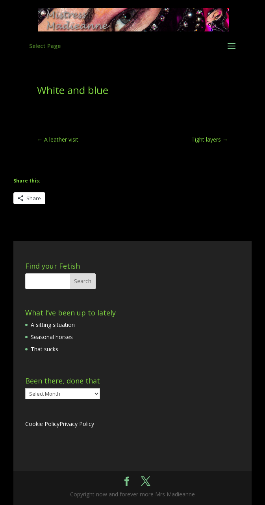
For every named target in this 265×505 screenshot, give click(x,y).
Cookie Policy (42, 424)
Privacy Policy (76, 424)
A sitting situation (53, 324)
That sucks (44, 349)
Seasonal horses (52, 337)
